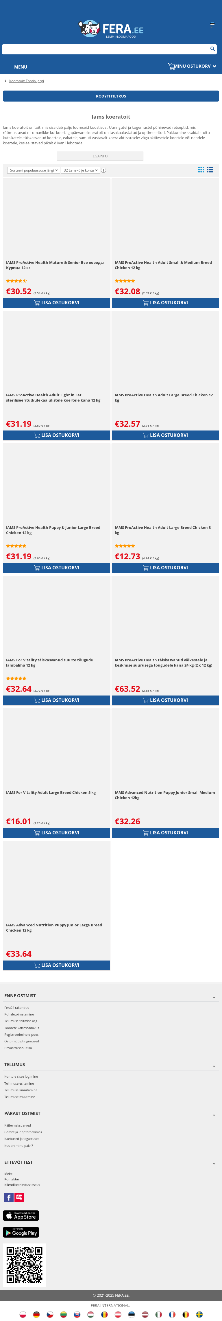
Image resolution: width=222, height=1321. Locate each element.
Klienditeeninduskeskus (22, 1184)
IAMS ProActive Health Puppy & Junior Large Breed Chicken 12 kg (53, 530)
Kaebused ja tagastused (22, 1138)
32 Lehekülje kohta (81, 171)
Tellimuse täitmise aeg (20, 1021)
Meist (8, 1173)
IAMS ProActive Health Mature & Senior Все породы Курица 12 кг (55, 265)
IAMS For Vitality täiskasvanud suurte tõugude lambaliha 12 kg (49, 662)
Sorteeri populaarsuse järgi (34, 170)
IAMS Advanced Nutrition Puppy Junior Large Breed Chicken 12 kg (54, 927)
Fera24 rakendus (16, 1007)
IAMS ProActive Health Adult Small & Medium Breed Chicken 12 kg (163, 265)
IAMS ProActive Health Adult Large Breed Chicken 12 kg (164, 397)
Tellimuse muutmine (19, 1096)
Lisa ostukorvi (56, 302)
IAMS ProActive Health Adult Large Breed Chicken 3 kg (163, 530)
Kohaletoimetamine (19, 1014)
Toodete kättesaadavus (21, 1028)
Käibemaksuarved (17, 1125)
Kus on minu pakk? (18, 1145)
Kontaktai (11, 1179)
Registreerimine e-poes (21, 1034)
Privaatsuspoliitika (18, 1048)
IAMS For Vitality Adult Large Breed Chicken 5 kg (51, 792)
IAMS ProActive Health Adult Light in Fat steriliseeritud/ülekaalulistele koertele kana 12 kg (53, 397)
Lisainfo (100, 156)
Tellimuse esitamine (19, 1083)
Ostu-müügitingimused (21, 1041)
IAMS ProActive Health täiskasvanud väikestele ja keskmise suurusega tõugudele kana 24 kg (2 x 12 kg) (163, 662)
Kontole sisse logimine (21, 1076)
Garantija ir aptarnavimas (23, 1132)
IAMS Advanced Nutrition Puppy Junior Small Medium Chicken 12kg (165, 795)
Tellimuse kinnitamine (20, 1090)
